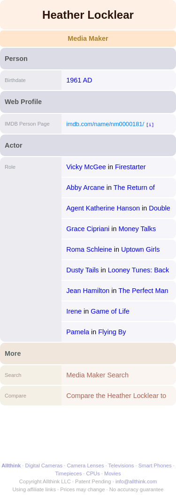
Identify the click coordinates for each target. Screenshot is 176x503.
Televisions (121, 465)
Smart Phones (155, 465)
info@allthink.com (136, 481)
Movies (112, 473)
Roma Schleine (89, 249)
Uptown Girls (140, 249)
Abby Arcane (85, 187)
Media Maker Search (97, 375)
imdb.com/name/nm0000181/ (105, 124)
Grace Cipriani (87, 229)
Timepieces (68, 473)
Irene (74, 311)
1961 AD (79, 80)
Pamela (77, 332)
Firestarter (130, 167)
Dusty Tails (82, 270)
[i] (150, 124)
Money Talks (137, 229)
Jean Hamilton (87, 290)
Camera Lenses (85, 465)
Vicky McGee (86, 167)
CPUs (93, 473)
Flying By (112, 332)
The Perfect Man (143, 290)
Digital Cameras (44, 465)
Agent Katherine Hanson (103, 208)
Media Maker (88, 38)
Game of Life (110, 311)
